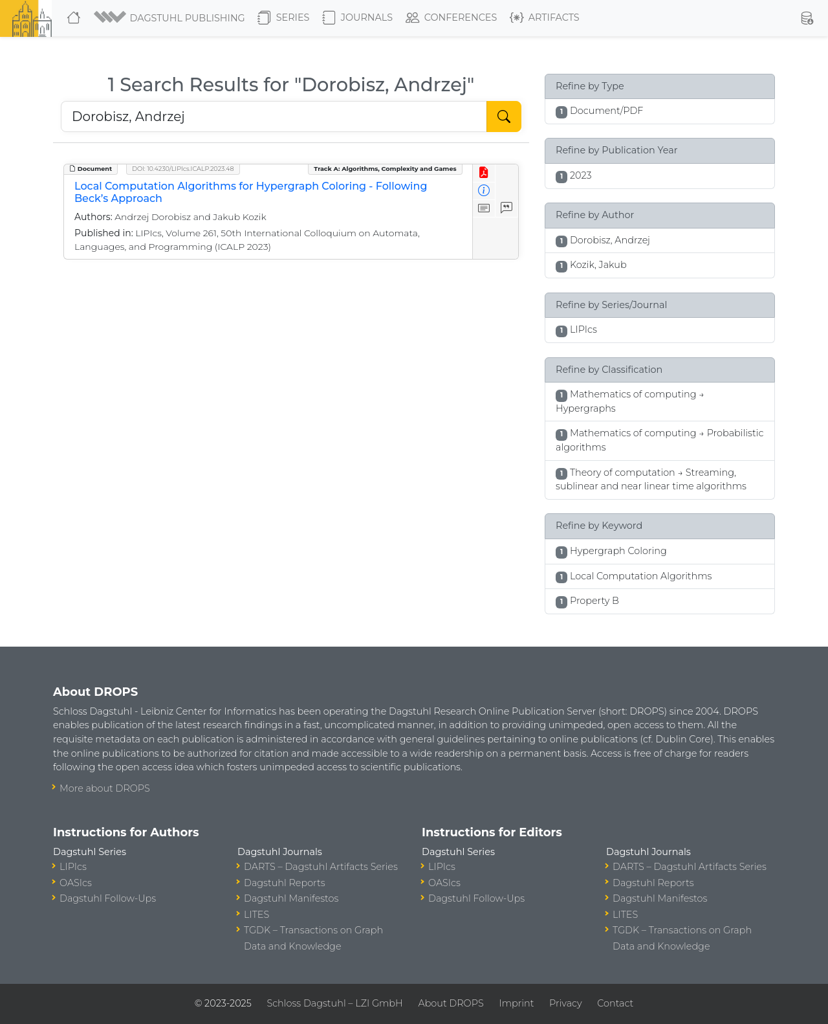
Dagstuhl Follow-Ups (108, 898)
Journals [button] (357, 18)
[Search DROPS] (274, 116)
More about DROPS (105, 788)
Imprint (516, 1003)
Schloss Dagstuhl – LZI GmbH (334, 1003)
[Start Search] (503, 116)
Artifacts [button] (545, 18)
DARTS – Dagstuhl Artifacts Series (321, 867)
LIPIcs (73, 867)
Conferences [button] (451, 18)
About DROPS (450, 1003)
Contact (615, 1003)
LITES (256, 914)
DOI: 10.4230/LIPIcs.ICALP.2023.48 (183, 168)
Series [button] (283, 18)
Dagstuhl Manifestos (291, 898)
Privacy (565, 1003)
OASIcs (76, 883)
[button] (170, 18)
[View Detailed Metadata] (484, 191)
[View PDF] (484, 173)
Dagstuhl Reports (284, 883)
